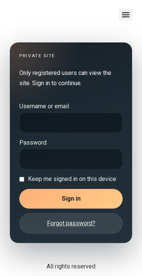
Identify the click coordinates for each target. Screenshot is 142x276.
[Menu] (126, 14)
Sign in (71, 198)
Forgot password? (71, 223)
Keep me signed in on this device (72, 179)
